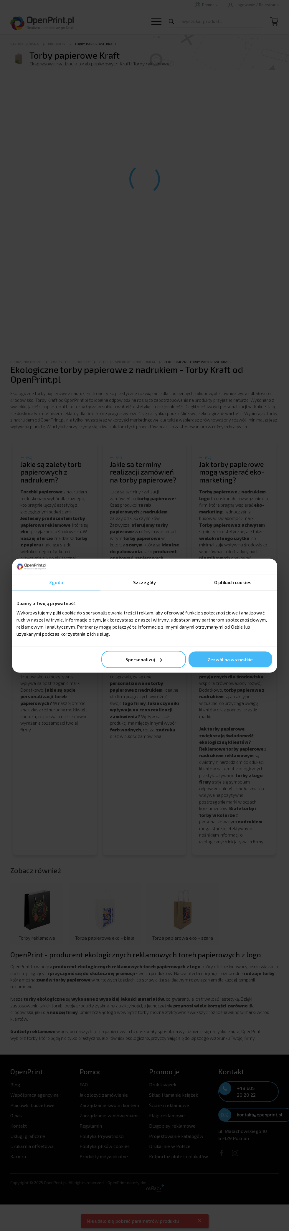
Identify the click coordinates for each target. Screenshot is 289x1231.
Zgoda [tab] (56, 582)
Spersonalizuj (143, 659)
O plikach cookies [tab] (233, 582)
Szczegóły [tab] (144, 582)
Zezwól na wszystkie (230, 659)
